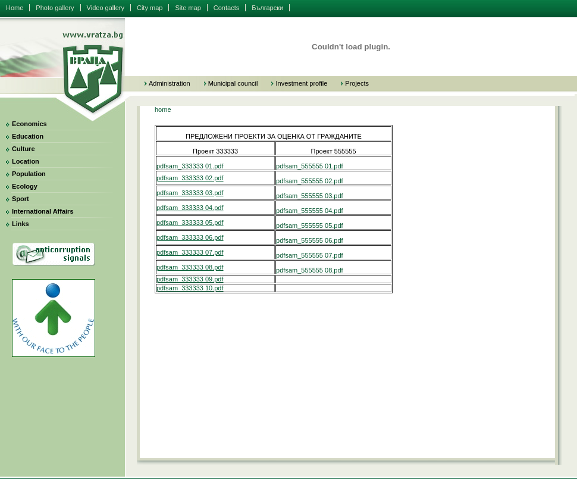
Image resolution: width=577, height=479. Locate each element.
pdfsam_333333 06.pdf (190, 237)
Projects (357, 83)
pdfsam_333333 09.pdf (190, 279)
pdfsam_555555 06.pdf (309, 240)
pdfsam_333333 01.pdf (190, 166)
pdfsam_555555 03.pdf (309, 195)
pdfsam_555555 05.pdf (309, 225)
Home (14, 7)
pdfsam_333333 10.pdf (190, 288)
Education (27, 136)
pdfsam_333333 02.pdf (190, 177)
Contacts (226, 7)
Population (29, 173)
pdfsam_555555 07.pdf (309, 255)
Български (267, 7)
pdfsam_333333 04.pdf (190, 207)
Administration (169, 83)
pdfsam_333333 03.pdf (190, 192)
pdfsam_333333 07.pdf (190, 252)
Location (25, 161)
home (163, 109)
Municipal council (233, 83)
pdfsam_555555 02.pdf (309, 180)
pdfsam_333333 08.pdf (190, 267)
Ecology (24, 186)
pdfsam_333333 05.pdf (190, 222)
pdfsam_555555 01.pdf (309, 166)
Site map (187, 7)
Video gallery (105, 7)
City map (149, 7)
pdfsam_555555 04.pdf (309, 210)
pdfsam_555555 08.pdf (309, 270)
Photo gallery (55, 7)
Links (20, 223)
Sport (20, 198)
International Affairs (43, 211)
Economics (29, 123)
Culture (23, 148)
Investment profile (301, 83)
